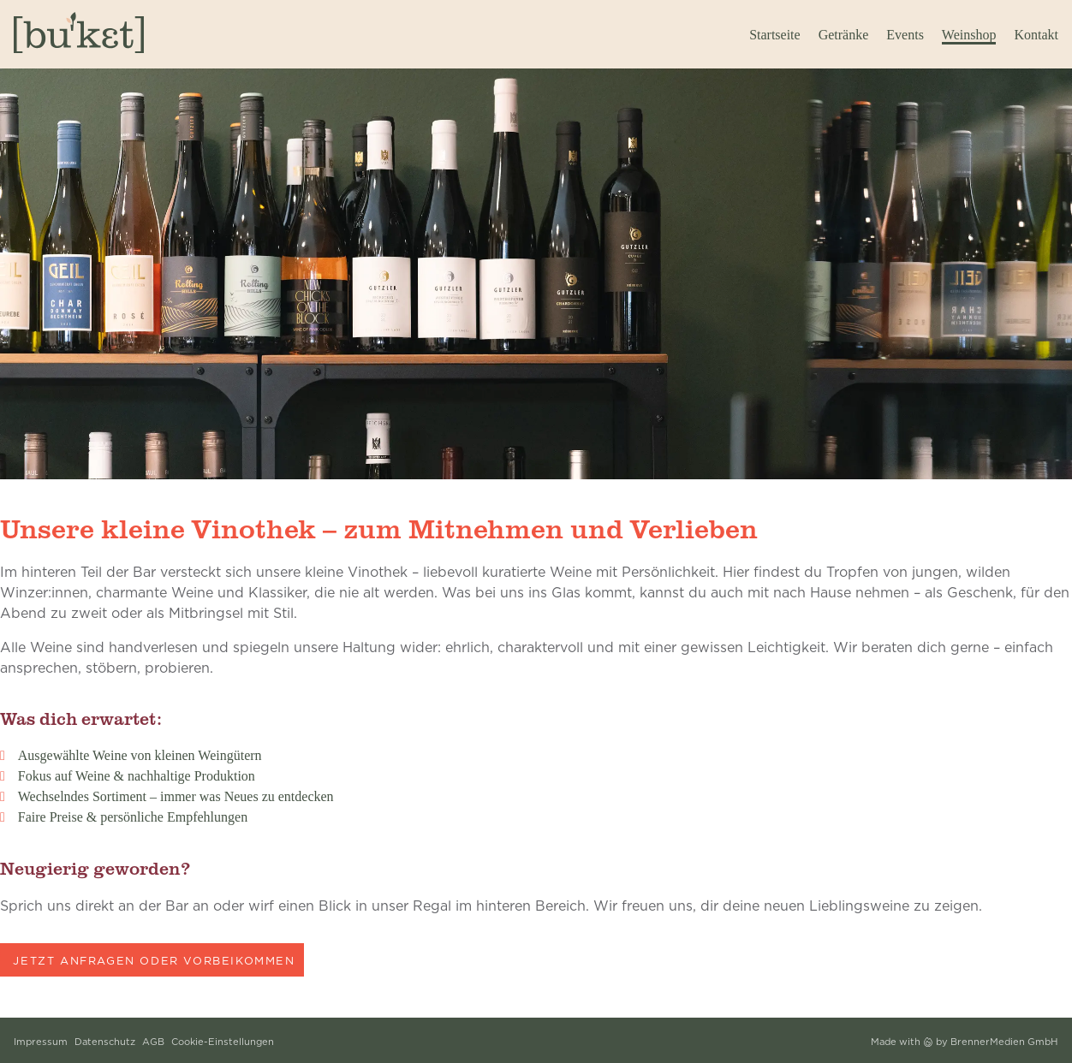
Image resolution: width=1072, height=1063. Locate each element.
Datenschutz (104, 1041)
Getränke (844, 34)
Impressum (41, 1041)
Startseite (775, 34)
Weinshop (969, 34)
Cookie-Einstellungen (222, 1041)
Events (905, 34)
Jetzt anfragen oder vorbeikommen (154, 960)
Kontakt (1036, 34)
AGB (153, 1041)
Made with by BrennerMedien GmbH (964, 1041)
